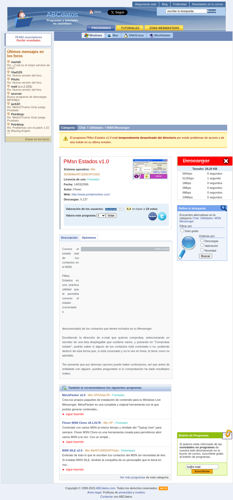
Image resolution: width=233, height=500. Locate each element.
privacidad (125, 492)
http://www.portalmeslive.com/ (91, 194)
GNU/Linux (134, 35)
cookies (140, 492)
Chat (82, 127)
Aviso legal (94, 492)
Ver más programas (132, 477)
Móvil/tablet (160, 35)
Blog (165, 4)
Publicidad (180, 4)
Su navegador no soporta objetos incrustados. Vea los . (28, 91)
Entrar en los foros (37, 139)
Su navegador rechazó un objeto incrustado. (28, 39)
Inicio (97, 11)
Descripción (69, 237)
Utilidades (96, 127)
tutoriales (71, 20)
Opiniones (89, 237)
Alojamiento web (145, 4)
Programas (54, 20)
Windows (93, 35)
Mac (113, 35)
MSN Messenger (118, 127)
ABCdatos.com (105, 488)
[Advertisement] (143, 84)
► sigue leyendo (73, 414)
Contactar (106, 496)
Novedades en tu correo (207, 4)
